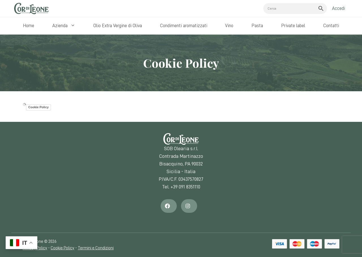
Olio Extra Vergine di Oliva (117, 25)
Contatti (331, 25)
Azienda (65, 25)
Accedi (338, 8)
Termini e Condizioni (96, 248)
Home (28, 25)
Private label (293, 25)
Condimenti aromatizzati (183, 25)
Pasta (257, 25)
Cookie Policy (38, 107)
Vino (229, 25)
